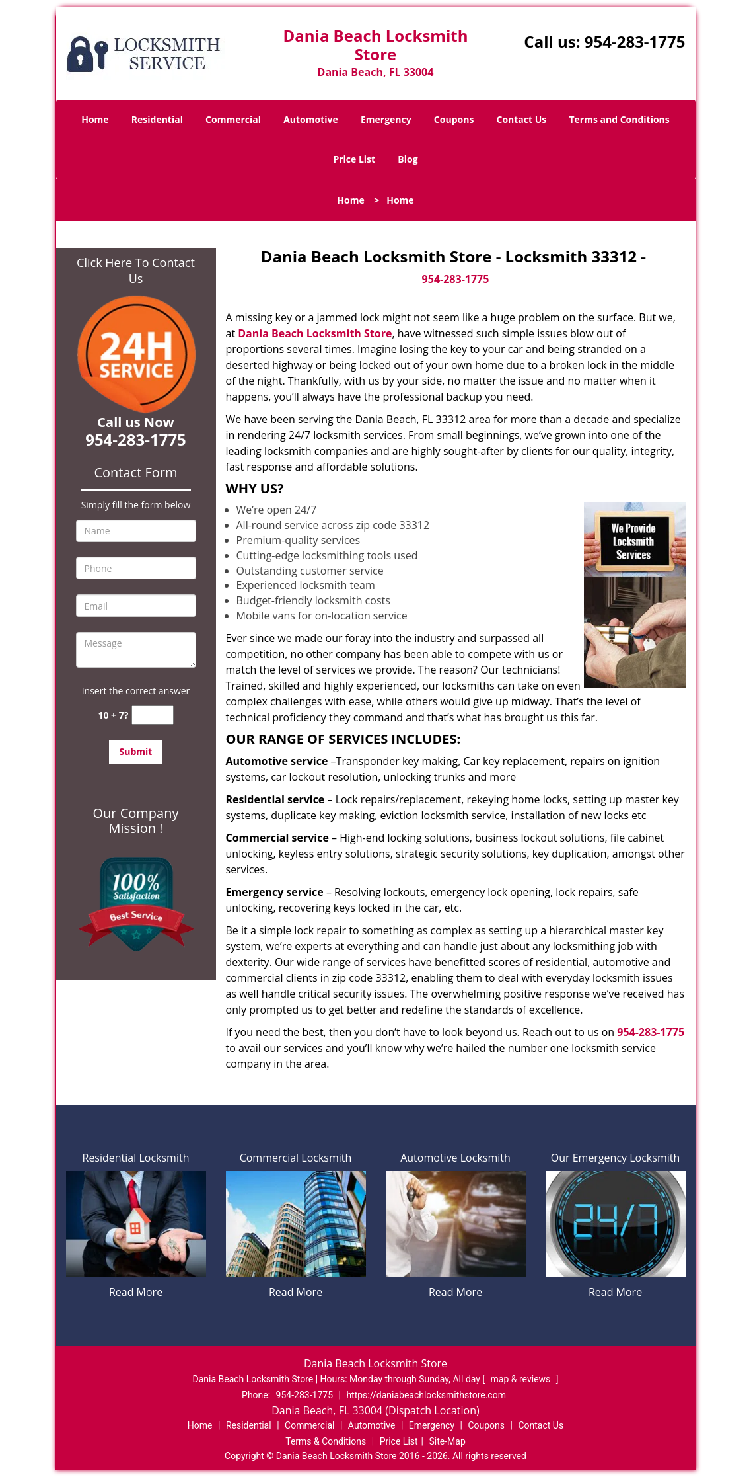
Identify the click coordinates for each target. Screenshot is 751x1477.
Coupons (454, 119)
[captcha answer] (152, 715)
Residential (157, 119)
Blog (407, 159)
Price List (354, 159)
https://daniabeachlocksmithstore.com (426, 1395)
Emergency (386, 119)
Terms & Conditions (325, 1441)
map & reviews (522, 1379)
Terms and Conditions (619, 119)
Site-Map (447, 1441)
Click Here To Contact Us (136, 270)
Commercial (233, 119)
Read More (135, 1292)
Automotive (310, 119)
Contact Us (522, 119)
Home (94, 119)
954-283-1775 (635, 41)
